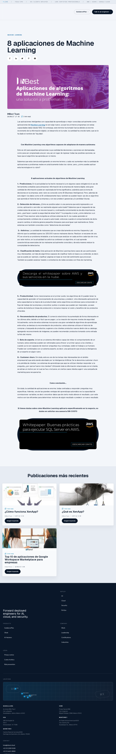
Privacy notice (9, 641)
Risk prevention (9, 651)
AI (62, 587)
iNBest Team (13, 105)
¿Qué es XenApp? (73, 503)
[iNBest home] (9, 7)
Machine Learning (15, 26)
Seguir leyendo (12, 512)
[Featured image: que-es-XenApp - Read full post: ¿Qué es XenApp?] (86, 486)
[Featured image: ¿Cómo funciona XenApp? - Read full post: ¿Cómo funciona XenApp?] (29, 486)
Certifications (66, 624)
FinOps (63, 602)
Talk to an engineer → (102, 7)
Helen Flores (8, 558)
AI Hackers (8, 624)
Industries (65, 629)
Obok (6, 619)
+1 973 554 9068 (8, 741)
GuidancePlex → (82, 7)
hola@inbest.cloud (9, 732)
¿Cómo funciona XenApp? (21, 503)
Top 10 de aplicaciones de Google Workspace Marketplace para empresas (26, 551)
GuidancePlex (9, 614)
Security (64, 597)
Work (63, 614)
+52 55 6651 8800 (9, 738)
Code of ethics (9, 646)
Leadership (65, 619)
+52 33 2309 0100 (9, 735)
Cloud (63, 592)
